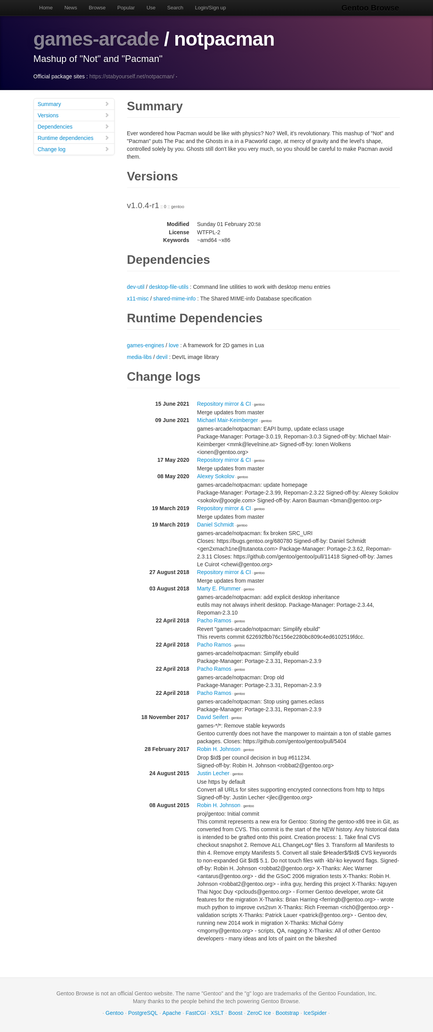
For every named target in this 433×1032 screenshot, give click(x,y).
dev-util (136, 286)
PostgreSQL (143, 1012)
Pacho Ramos (214, 620)
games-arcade (97, 39)
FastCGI (196, 1012)
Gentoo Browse (371, 8)
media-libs (139, 356)
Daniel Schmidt (215, 524)
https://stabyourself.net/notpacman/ (131, 76)
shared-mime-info (174, 298)
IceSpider (315, 1012)
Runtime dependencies (74, 137)
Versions (74, 114)
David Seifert (212, 717)
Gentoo (115, 1012)
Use (151, 8)
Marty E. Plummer (219, 588)
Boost (235, 1012)
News (70, 8)
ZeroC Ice (259, 1012)
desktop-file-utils (168, 286)
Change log (74, 148)
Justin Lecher (213, 773)
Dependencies (74, 126)
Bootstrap (287, 1012)
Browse (97, 8)
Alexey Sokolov (216, 476)
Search (175, 8)
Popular (126, 8)
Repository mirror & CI (224, 403)
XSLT (217, 1012)
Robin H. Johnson (218, 749)
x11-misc (138, 298)
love (174, 345)
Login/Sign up (210, 8)
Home (46, 8)
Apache (172, 1012)
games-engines (145, 345)
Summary (74, 103)
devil (162, 356)
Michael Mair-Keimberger (227, 420)
